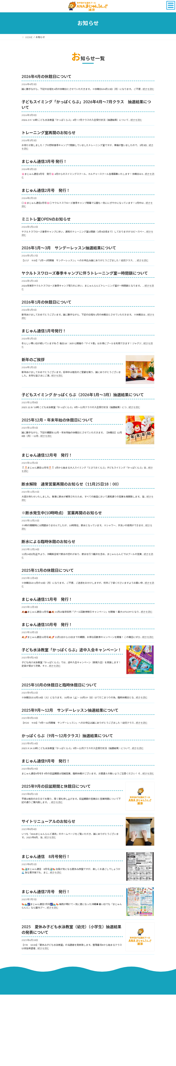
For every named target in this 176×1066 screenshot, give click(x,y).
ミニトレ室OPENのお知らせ (46, 219)
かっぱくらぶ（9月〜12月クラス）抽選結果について (67, 735)
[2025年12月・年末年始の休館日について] (140, 430)
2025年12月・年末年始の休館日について (57, 420)
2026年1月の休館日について (46, 302)
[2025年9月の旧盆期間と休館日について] (140, 796)
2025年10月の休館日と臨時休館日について (59, 685)
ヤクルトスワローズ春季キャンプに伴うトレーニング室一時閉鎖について (85, 273)
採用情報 (29, 998)
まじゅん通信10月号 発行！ (47, 624)
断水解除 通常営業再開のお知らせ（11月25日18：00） (71, 484)
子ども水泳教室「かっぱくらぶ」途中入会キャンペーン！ (72, 649)
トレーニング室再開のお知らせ (48, 132)
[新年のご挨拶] (140, 370)
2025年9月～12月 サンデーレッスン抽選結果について (70, 710)
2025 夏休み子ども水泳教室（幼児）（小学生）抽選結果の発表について (71, 929)
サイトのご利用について (54, 998)
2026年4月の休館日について (46, 76)
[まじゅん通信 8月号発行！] (140, 867)
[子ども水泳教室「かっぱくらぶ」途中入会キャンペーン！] (140, 660)
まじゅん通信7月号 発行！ (46, 891)
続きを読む (148, 89)
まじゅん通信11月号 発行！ (47, 599)
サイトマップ (112, 998)
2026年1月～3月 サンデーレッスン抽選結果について (69, 247)
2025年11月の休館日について (48, 570)
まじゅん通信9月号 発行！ (46, 761)
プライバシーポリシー (86, 998)
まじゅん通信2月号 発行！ (46, 190)
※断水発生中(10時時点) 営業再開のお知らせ (62, 512)
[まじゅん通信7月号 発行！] (140, 902)
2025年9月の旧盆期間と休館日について (56, 786)
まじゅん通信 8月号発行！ (46, 856)
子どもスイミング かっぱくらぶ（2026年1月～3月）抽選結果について (83, 394)
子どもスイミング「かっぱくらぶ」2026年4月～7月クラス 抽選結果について (86, 104)
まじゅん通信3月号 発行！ (44, 161)
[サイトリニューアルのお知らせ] (140, 831)
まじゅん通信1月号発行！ (44, 330)
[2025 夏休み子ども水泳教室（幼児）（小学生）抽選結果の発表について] (140, 937)
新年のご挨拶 (33, 359)
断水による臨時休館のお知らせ (48, 541)
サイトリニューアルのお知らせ (48, 821)
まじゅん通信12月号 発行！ (47, 455)
